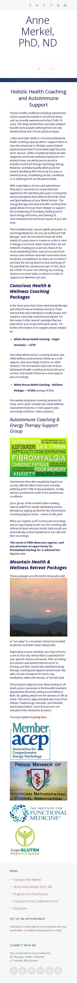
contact (31, 930)
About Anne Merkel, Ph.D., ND (32, 887)
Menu (52, 68)
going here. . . (41, 717)
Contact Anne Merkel (27, 880)
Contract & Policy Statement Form (36, 901)
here (39, 510)
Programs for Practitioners (30, 894)
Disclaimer (20, 908)
